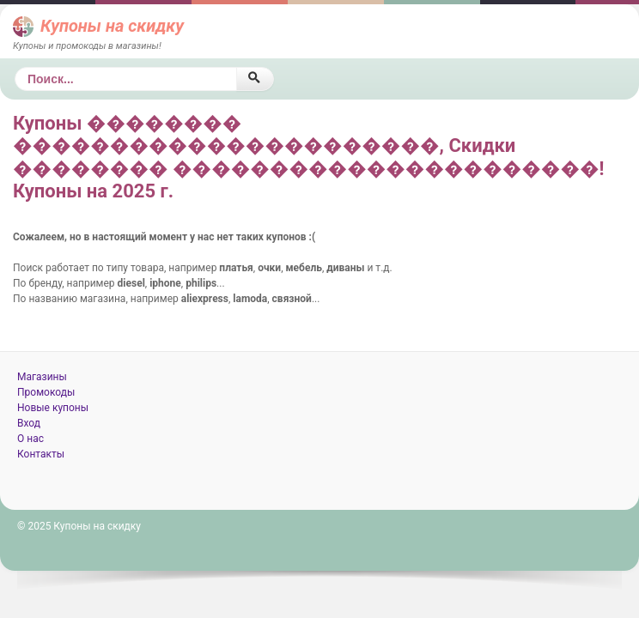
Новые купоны (52, 408)
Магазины (42, 377)
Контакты (40, 454)
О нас (30, 439)
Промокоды (46, 392)
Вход (28, 423)
